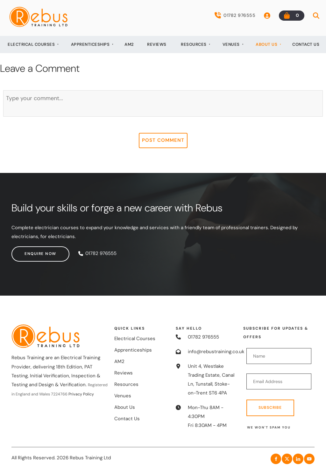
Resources (194, 44)
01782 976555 (235, 15)
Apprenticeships (90, 44)
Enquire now (27, 250)
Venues (231, 44)
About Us (266, 44)
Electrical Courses (31, 44)
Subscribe (270, 407)
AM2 (129, 44)
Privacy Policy (81, 394)
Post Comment (163, 140)
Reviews (157, 44)
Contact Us (305, 44)
